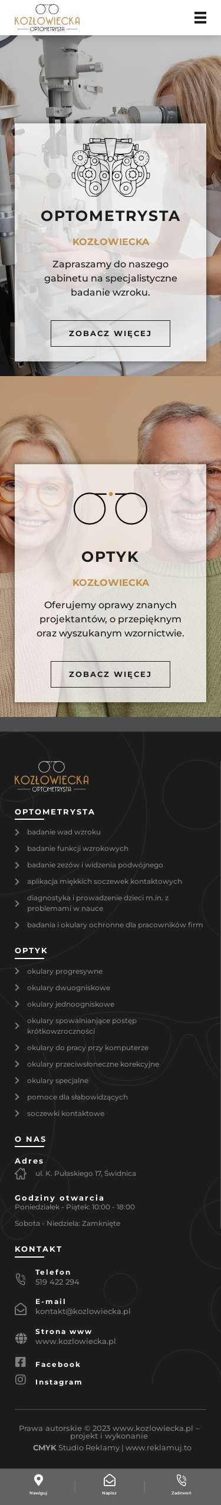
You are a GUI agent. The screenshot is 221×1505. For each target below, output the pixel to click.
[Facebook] (21, 1362)
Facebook (58, 1364)
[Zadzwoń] (181, 1480)
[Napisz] (110, 1480)
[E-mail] (21, 1309)
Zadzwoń (181, 1493)
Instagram (59, 1381)
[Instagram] (21, 1380)
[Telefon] (21, 1279)
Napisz (109, 1493)
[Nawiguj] (38, 1480)
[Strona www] (21, 1339)
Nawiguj (38, 1493)
